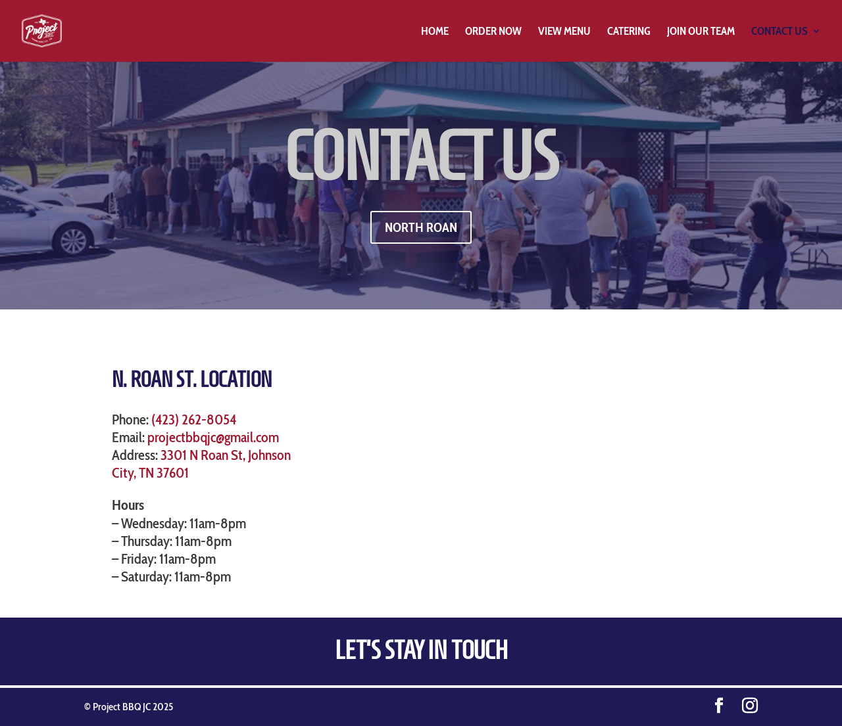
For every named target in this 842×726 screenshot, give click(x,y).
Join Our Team (701, 31)
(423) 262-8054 (193, 419)
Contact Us (779, 31)
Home (435, 31)
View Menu (564, 31)
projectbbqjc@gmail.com (213, 437)
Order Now (493, 31)
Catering (629, 31)
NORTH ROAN (421, 227)
